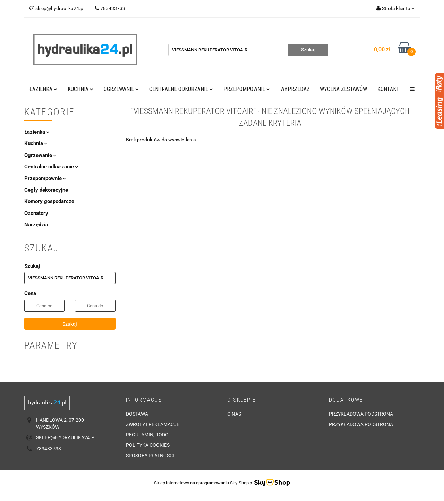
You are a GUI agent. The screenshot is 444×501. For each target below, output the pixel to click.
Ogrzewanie (121, 89)
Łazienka (43, 89)
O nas (234, 414)
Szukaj (69, 324)
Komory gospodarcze (49, 201)
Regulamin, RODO (147, 434)
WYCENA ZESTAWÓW (343, 89)
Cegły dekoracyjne (46, 190)
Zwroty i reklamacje (152, 424)
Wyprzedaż (294, 89)
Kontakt (388, 89)
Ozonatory (36, 213)
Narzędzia (36, 225)
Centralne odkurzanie (181, 89)
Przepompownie (246, 89)
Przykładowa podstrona (361, 414)
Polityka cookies (148, 445)
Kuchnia (80, 89)
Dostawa (137, 414)
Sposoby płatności (150, 455)
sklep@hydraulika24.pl (66, 437)
